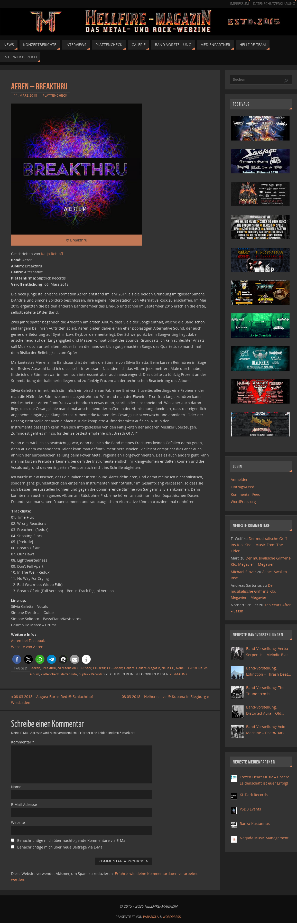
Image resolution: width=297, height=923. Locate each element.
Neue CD (168, 668)
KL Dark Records (254, 794)
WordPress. (172, 917)
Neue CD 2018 (186, 668)
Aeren (35, 668)
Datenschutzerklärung (274, 4)
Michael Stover (243, 571)
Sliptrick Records (91, 674)
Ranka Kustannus (255, 823)
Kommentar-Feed (246, 494)
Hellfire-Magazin (148, 668)
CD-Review (115, 668)
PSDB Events (250, 809)
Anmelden (239, 479)
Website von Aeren (27, 646)
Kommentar (22, 742)
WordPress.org (243, 501)
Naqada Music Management (264, 837)
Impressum (239, 4)
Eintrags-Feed (242, 486)
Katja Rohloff (52, 253)
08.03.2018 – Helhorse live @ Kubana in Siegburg (165, 696)
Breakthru (49, 668)
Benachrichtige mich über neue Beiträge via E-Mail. (61, 847)
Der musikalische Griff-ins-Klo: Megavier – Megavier (253, 591)
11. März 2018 (25, 95)
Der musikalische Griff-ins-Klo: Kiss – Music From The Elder (259, 544)
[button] (16, 659)
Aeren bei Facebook (28, 640)
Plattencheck (55, 95)
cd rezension (67, 668)
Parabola (151, 917)
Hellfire (129, 668)
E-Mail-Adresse (24, 804)
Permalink (179, 674)
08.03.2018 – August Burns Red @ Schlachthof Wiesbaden (52, 699)
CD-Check (84, 668)
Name (16, 786)
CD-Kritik (99, 668)
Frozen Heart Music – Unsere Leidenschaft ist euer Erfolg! (264, 780)
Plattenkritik (68, 674)
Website (18, 822)
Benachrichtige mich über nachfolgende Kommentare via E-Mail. (72, 840)
